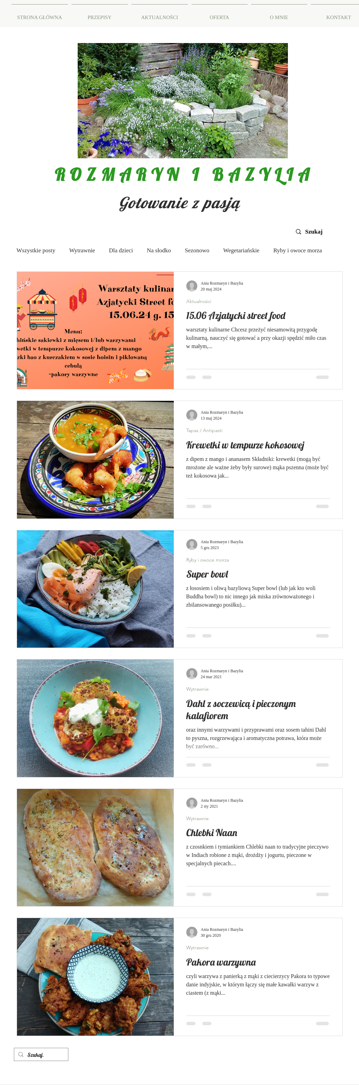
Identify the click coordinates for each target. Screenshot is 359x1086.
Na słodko (159, 250)
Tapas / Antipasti (204, 430)
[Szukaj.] (40, 1054)
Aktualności (198, 301)
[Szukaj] (317, 232)
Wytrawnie (82, 250)
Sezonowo (197, 250)
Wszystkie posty (36, 250)
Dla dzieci (121, 250)
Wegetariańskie (241, 250)
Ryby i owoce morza (297, 250)
